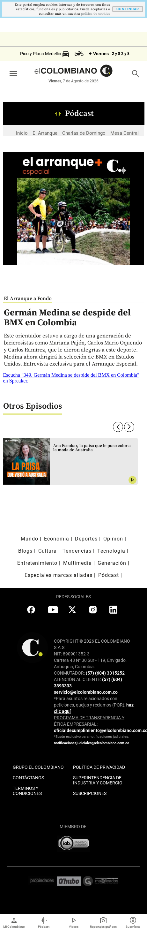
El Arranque (45, 133)
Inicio (22, 133)
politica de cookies (95, 13)
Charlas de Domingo (84, 133)
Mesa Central (124, 133)
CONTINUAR (127, 9)
